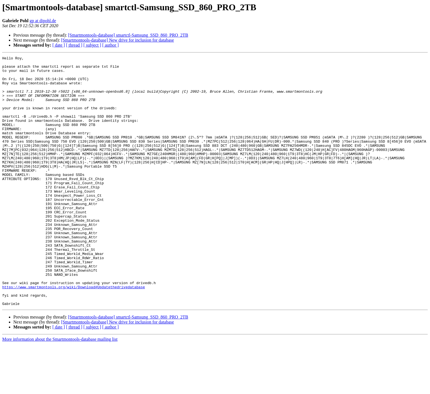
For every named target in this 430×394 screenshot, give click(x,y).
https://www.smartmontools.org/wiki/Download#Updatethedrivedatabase (73, 333)
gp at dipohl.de (43, 20)
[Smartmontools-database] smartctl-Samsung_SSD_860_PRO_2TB (128, 35)
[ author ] (110, 45)
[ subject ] (92, 45)
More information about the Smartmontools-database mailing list (60, 389)
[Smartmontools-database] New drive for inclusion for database (117, 40)
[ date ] (58, 45)
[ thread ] (74, 45)
